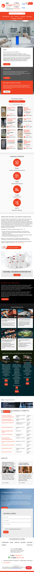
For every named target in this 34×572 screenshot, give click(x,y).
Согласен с (13, 529)
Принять (28, 567)
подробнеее (5, 299)
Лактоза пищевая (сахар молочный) (11, 141)
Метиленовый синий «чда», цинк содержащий (11, 119)
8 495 (16, 555)
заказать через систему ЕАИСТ (13, 247)
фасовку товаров (4, 499)
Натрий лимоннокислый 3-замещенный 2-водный (27, 142)
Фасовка (22, 16)
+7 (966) (17, 4)
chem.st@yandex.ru (6, 562)
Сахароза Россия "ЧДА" (27, 119)
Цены (11, 16)
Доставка (29, 16)
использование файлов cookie (16, 568)
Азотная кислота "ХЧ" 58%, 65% (8, 422)
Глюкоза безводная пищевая (11, 108)
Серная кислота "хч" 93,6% (11, 131)
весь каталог (17, 101)
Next (32, 473)
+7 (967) (17, 8)
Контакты (20, 18)
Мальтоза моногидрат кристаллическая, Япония (27, 109)
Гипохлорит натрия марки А (7, 434)
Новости (16, 16)
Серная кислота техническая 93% (8, 444)
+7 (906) (17, 558)
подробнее (7, 64)
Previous (2, 473)
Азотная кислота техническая (7, 427)
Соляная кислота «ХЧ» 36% (7, 448)
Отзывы (13, 18)
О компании (5, 16)
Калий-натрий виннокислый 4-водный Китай (27, 131)
